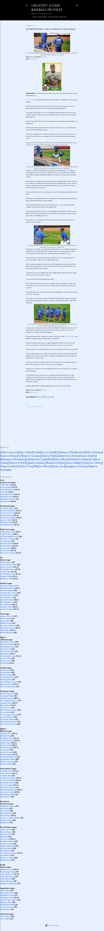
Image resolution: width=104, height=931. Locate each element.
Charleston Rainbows (8, 778)
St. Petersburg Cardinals (9, 714)
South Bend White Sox (8, 757)
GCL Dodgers (5, 916)
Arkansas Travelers (7, 616)
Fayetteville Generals (7, 782)
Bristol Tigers (5, 890)
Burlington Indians (7, 893)
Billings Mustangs (6, 869)
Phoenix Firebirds (6, 543)
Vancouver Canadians (8, 553)
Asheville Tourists (6, 771)
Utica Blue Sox (5, 855)
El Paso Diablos (5, 618)
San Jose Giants (5, 658)
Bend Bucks (4, 808)
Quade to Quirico (35, 463)
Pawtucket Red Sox (7, 513)
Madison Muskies (6, 747)
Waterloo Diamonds (7, 761)
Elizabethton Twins (7, 895)
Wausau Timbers (6, 764)
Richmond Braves (6, 515)
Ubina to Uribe (8, 466)
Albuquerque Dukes (7, 532)
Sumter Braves (5, 797)
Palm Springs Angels (7, 646)
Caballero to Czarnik (45, 452)
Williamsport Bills (6, 578)
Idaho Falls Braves (6, 881)
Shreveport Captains (7, 628)
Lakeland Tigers (6, 703)
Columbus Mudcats (7, 595)
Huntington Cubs (7, 897)
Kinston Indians (6, 675)
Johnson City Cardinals (8, 900)
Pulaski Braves (5, 909)
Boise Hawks (5, 811)
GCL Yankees (5, 918)
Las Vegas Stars (5, 541)
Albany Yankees (5, 562)
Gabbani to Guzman (29, 455)
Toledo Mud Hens (7, 524)
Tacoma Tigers (5, 548)
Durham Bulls (5, 670)
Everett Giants (5, 815)
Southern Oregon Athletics (10, 818)
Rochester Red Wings (8, 517)
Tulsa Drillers (5, 630)
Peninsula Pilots (6, 679)
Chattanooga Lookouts (8, 593)
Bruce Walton (30, 100)
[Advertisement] (52, 425)
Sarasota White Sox (7, 717)
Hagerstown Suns (6, 567)
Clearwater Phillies (7, 696)
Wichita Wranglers (6, 632)
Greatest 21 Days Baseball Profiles (46, 7)
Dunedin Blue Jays (7, 698)
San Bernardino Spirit (8, 656)
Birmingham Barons (7, 588)
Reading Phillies (6, 576)
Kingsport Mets (6, 902)
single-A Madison (70, 336)
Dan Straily (61, 166)
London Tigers (5, 571)
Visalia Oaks (4, 663)
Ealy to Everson (93, 452)
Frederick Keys (5, 672)
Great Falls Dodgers (7, 876)
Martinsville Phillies (7, 904)
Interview (39, 406)
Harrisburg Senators (7, 569)
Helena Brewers (6, 879)
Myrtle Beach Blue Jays (8, 789)
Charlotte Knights (7, 590)
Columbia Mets (5, 775)
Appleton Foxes (6, 733)
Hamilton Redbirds (7, 841)
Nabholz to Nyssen (80, 459)
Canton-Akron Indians (8, 564)
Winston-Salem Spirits (8, 686)
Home (33, 17)
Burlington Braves (6, 738)
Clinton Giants (5, 743)
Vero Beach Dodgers (7, 719)
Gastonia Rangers (6, 785)
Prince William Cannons (9, 682)
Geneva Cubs (5, 839)
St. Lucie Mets (5, 712)
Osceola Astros (5, 707)
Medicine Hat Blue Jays (8, 883)
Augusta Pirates (6, 773)
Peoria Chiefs (5, 750)
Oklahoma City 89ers (7, 499)
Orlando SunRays (6, 609)
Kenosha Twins (5, 745)
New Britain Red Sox (7, 574)
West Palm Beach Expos (8, 721)
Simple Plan (33, 59)
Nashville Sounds (6, 496)
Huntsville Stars (6, 604)
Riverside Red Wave (7, 651)
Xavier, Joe (57, 466)
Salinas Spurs (5, 653)
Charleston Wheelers (7, 780)
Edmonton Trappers (7, 539)
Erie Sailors (4, 836)
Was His (44, 57)
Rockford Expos (6, 754)
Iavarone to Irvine (68, 455)
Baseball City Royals (7, 693)
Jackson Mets (5, 621)
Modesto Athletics (7, 644)
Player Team (52, 17)
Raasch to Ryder (55, 463)
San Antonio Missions (8, 625)
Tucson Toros (5, 550)
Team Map (61, 17)
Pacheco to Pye (17, 463)
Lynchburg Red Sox (7, 677)
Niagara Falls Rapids (7, 846)
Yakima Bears (4, 822)
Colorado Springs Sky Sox (9, 536)
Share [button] (27, 404)
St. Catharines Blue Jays (8, 853)
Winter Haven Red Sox (8, 724)
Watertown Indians (7, 857)
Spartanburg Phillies (7, 794)
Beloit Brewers (5, 736)
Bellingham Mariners (7, 806)
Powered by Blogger (52, 925)
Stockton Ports (5, 661)
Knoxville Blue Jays (7, 602)
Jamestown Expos (6, 843)
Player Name (42, 17)
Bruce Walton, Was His (45, 397)
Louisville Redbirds (7, 494)
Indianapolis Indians (7, 489)
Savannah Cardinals (7, 792)
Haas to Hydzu (49, 455)
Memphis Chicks (6, 607)
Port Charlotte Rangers (8, 710)
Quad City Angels (6, 752)
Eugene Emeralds (6, 813)
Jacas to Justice (87, 455)
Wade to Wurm (42, 466)
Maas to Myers (60, 459)
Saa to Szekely (73, 463)
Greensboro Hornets (7, 787)
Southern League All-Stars (9, 585)
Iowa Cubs (4, 492)
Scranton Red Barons (8, 510)
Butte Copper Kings (7, 872)
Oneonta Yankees (6, 848)
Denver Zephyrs (6, 487)
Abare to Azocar (8, 452)
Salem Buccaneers (6, 684)
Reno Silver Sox (5, 649)
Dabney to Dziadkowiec (70, 452)
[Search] (77, 5)
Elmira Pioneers (5, 834)
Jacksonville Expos (7, 600)
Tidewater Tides (6, 522)
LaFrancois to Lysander (38, 459)
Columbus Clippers (7, 508)
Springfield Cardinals (7, 759)
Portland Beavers (6, 546)
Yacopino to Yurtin (75, 466)
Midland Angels (6, 623)
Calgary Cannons (6, 534)
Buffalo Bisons (5, 485)
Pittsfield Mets (5, 850)
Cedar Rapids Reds (7, 740)
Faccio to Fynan (8, 455)
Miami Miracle (5, 705)
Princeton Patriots (6, 907)
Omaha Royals (5, 501)
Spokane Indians (6, 820)
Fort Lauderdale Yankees (9, 700)
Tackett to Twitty (92, 463)
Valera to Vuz (25, 466)
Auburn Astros (5, 829)
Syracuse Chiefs (6, 520)
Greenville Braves (6, 597)
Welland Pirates (5, 860)
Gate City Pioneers (7, 874)
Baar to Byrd (25, 452)
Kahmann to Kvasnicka (12, 459)
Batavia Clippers (6, 832)
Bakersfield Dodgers (7, 642)
